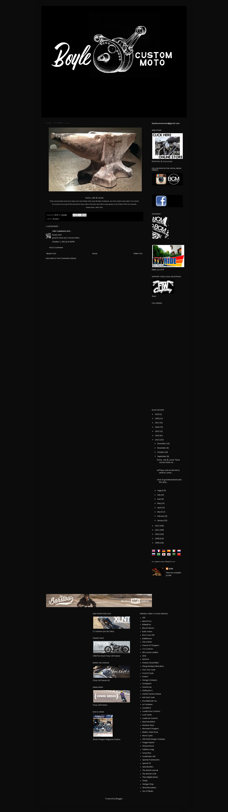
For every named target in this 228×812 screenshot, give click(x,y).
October (161, 452)
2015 (157, 431)
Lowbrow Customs (150, 718)
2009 (157, 539)
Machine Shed (148, 725)
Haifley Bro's (147, 691)
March (160, 512)
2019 (157, 414)
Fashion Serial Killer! (150, 663)
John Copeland (59, 231)
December (161, 444)
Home (94, 254)
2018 (157, 419)
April (159, 508)
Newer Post (51, 254)
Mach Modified (148, 722)
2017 (157, 423)
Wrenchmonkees (149, 788)
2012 (157, 526)
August (160, 491)
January (160, 521)
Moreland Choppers (150, 729)
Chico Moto (147, 642)
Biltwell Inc (146, 625)
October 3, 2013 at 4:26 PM (63, 242)
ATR (143, 618)
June (159, 499)
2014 (157, 436)
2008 (157, 543)
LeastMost (146, 708)
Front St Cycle (148, 673)
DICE (144, 656)
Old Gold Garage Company (153, 739)
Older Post (137, 254)
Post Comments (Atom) (66, 258)
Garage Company (149, 680)
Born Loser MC (148, 635)
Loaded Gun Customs (151, 711)
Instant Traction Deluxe (151, 694)
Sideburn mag (148, 749)
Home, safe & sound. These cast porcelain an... (168, 461)
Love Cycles (147, 715)
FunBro (145, 677)
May (159, 503)
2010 (157, 534)
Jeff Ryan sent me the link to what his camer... (168, 471)
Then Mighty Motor (150, 777)
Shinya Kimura (148, 746)
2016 (157, 427)
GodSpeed (146, 684)
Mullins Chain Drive (150, 732)
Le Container (147, 704)
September (162, 456)
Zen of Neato (147, 791)
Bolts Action (147, 632)
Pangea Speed (148, 742)
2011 (157, 530)
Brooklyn (56, 219)
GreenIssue (147, 687)
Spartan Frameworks (151, 760)
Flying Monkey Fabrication (153, 666)
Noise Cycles (147, 736)
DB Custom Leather (150, 652)
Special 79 (146, 763)
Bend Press (147, 621)
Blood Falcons (148, 628)
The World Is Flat (149, 774)
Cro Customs (147, 649)
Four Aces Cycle (148, 670)
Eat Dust (145, 659)
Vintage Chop (148, 784)
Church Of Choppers (150, 645)
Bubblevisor (147, 639)
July (159, 495)
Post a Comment (56, 248)
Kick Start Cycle (148, 697)
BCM (171, 569)
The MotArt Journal (150, 770)
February (161, 516)
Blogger (119, 799)
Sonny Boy (146, 753)
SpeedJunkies (147, 767)
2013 (157, 440)
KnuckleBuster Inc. (149, 701)
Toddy (144, 781)
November (161, 448)
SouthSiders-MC (149, 756)
